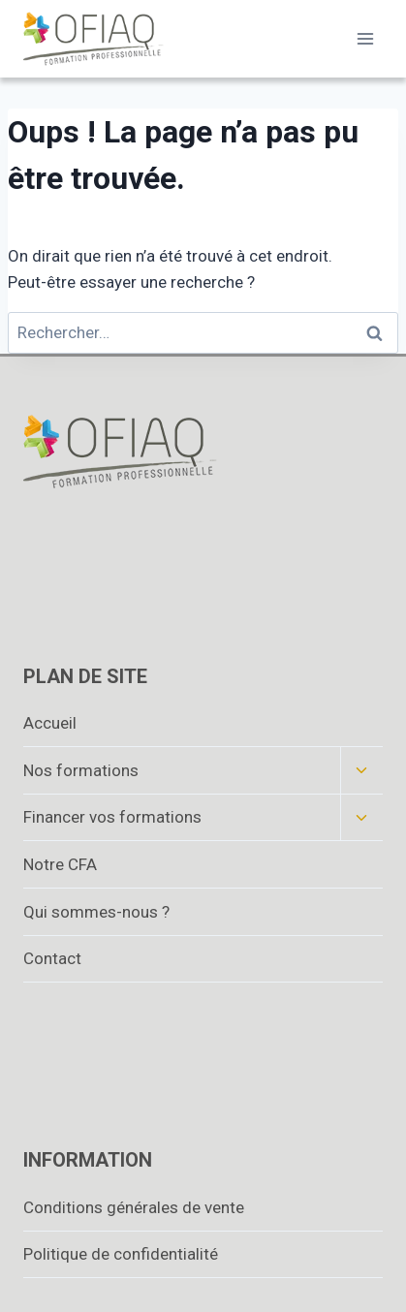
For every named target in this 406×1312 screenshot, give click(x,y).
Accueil (50, 723)
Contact (52, 958)
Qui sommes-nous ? (96, 912)
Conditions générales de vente (133, 1207)
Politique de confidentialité (120, 1254)
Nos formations (81, 770)
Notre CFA (60, 864)
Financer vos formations (112, 817)
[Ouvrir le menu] (365, 38)
